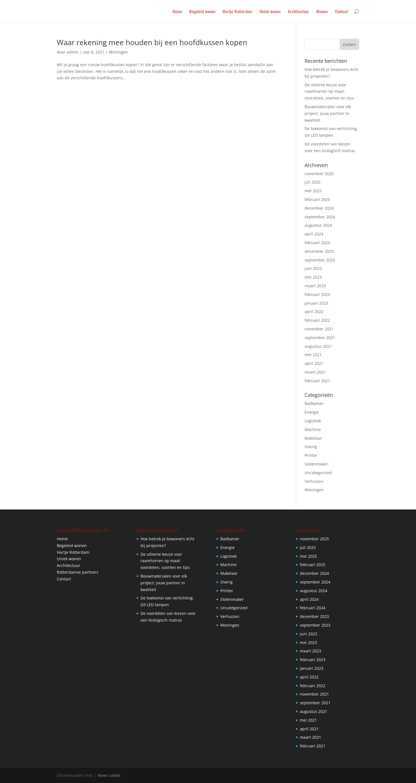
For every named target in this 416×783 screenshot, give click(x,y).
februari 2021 (317, 380)
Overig (311, 446)
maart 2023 (315, 285)
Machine (313, 429)
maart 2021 (315, 372)
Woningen (118, 52)
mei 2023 (313, 277)
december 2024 (319, 208)
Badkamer (314, 403)
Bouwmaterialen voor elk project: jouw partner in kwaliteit (328, 113)
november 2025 (319, 173)
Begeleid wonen (202, 11)
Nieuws (322, 11)
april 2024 (314, 234)
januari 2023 (316, 303)
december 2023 (319, 251)
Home (177, 11)
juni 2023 (313, 268)
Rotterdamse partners (77, 572)
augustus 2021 (318, 346)
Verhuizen (314, 481)
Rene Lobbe (109, 775)
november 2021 (319, 329)
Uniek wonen (270, 11)
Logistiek (313, 420)
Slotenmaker (316, 464)
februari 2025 (317, 199)
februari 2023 (317, 294)
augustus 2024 (318, 225)
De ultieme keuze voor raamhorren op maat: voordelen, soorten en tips (329, 91)
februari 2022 (317, 320)
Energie (312, 412)
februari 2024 (317, 242)
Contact (341, 11)
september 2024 (320, 216)
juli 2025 (313, 182)
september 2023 (320, 260)
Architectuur (298, 11)
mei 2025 (313, 190)
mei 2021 (313, 354)
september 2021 (320, 337)
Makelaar (313, 438)
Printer (311, 455)
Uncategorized (318, 472)
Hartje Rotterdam (237, 11)
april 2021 (314, 363)
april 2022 (314, 311)
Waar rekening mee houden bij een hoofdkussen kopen (152, 42)
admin (73, 52)
